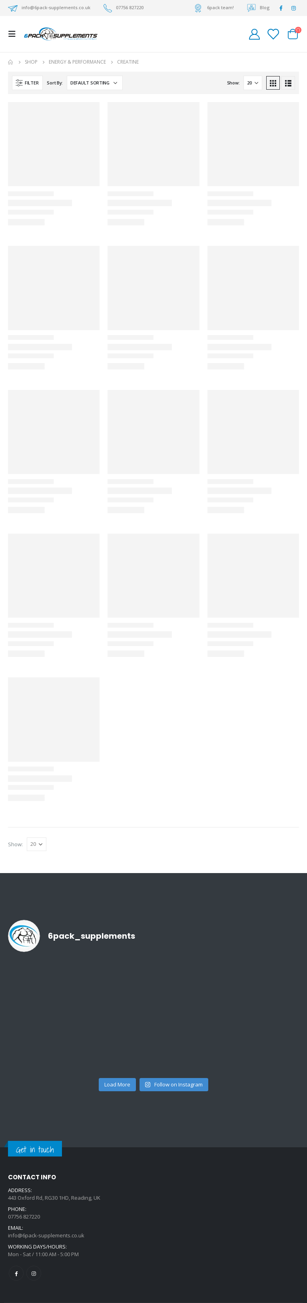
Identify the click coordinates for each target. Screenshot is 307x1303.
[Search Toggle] (236, 34)
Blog (265, 7)
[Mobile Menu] (14, 34)
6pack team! (220, 7)
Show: (233, 83)
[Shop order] (95, 83)
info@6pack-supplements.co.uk (56, 7)
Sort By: (55, 83)
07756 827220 (130, 7)
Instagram (33, 1273)
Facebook (16, 1273)
